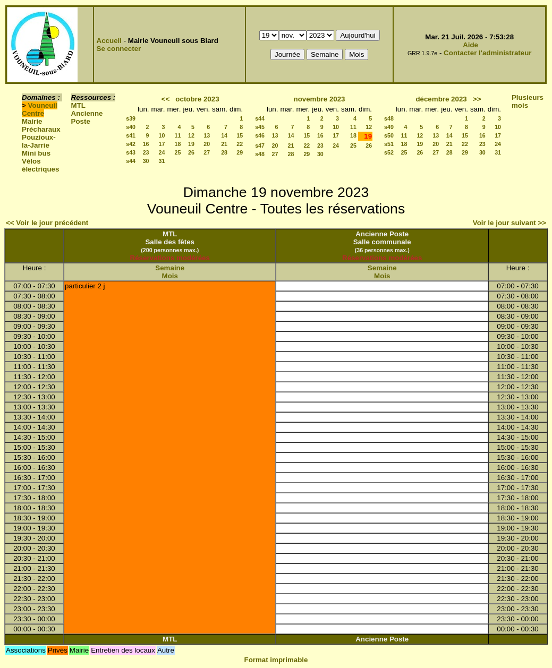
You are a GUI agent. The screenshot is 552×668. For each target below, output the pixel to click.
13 (206, 135)
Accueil (109, 41)
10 (162, 135)
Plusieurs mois (527, 101)
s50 (389, 135)
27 (206, 152)
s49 (389, 127)
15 (239, 135)
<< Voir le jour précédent (47, 223)
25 (178, 152)
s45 (260, 127)
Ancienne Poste (87, 117)
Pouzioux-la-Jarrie (39, 141)
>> (477, 99)
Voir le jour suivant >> (509, 223)
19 (191, 144)
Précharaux (41, 129)
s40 (130, 127)
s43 (130, 152)
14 (224, 135)
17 (162, 144)
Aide (470, 45)
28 (224, 152)
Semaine (169, 268)
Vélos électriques (40, 165)
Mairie (32, 121)
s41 (130, 135)
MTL (78, 105)
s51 (389, 144)
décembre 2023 (440, 99)
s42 (130, 144)
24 (162, 152)
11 (178, 135)
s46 (260, 135)
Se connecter (119, 49)
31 (162, 161)
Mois (170, 276)
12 (191, 135)
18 (178, 144)
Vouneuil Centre (39, 109)
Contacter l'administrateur (487, 53)
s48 (260, 154)
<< (166, 99)
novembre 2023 (319, 99)
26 (191, 152)
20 (206, 144)
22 (239, 144)
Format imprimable (276, 660)
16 (146, 144)
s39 (130, 118)
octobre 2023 (197, 99)
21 (224, 144)
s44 (130, 161)
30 (146, 161)
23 (146, 152)
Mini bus (36, 153)
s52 (389, 152)
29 (239, 152)
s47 (260, 145)
